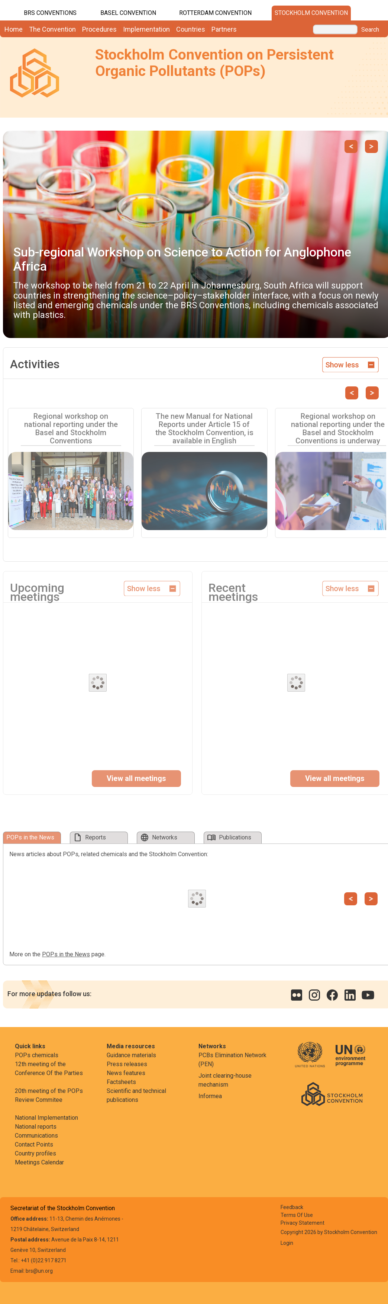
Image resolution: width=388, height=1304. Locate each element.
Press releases (127, 1064)
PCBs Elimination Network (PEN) (232, 1060)
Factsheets (121, 1081)
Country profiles (35, 1153)
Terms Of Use (297, 1215)
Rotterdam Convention (215, 12)
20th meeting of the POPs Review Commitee (49, 1095)
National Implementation (46, 1117)
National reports (35, 1126)
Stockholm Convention (311, 12)
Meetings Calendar (39, 1162)
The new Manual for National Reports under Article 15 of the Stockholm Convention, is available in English (204, 428)
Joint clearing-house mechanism (225, 1080)
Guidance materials (131, 1055)
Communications (36, 1135)
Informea (210, 1096)
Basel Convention (128, 12)
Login (287, 1243)
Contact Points (34, 1144)
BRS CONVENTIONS (50, 12)
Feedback (292, 1207)
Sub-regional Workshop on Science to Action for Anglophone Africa (182, 259)
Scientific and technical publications (136, 1095)
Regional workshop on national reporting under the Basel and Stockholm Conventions (71, 428)
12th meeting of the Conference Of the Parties (49, 1069)
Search (370, 30)
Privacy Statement (302, 1223)
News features (126, 1073)
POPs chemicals (36, 1055)
